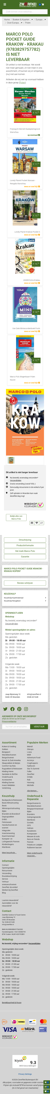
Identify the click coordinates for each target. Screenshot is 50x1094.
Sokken (5, 749)
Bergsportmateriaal (35, 809)
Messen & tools (33, 836)
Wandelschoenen (9, 755)
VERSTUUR (39, 726)
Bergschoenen (8, 758)
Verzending (6, 873)
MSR (29, 755)
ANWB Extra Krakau (31, 280)
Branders (31, 814)
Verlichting (6, 788)
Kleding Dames (8, 782)
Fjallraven (31, 766)
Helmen (30, 828)
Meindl (30, 746)
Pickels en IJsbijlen (34, 845)
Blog (4, 893)
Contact (5, 865)
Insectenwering (8, 833)
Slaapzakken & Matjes (11, 763)
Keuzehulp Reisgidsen (12, 601)
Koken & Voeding (9, 746)
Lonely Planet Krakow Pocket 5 (27, 232)
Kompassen (32, 834)
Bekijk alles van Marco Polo (16, 517)
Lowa (29, 752)
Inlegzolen (6, 830)
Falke (29, 771)
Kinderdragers (8, 844)
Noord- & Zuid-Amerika (11, 760)
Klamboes (6, 847)
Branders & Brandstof (11, 814)
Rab (28, 780)
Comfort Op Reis (9, 766)
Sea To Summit (33, 769)
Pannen (30, 842)
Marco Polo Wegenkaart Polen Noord (22, 378)
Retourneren (7, 871)
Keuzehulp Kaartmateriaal (13, 598)
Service (5, 879)
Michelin (30, 785)
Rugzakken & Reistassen (12, 769)
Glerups (30, 749)
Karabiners (31, 831)
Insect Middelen (8, 785)
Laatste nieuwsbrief (10, 900)
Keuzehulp (8, 796)
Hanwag (30, 782)
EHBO (4, 819)
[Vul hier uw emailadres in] (16, 726)
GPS (29, 825)
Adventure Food (33, 758)
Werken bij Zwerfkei (10, 890)
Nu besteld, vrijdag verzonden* (21, 943)
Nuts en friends (33, 839)
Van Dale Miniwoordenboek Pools (26, 328)
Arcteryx (30, 760)
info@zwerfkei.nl (34, 694)
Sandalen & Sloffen (10, 774)
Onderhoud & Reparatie (35, 797)
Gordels (30, 823)
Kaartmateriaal (8, 836)
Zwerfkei (30, 774)
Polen (22, 82)
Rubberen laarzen (34, 847)
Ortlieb (30, 777)
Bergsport (6, 752)
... (31, 19)
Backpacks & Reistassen (12, 800)
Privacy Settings (25, 1074)
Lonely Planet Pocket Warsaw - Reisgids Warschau (22, 182)
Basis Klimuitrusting (10, 803)
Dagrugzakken (8, 817)
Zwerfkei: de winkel (9, 887)
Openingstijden (8, 868)
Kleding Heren (7, 771)
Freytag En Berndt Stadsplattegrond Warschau (25, 130)
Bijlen (4, 811)
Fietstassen (7, 822)
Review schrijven (25, 583)
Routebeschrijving (9, 876)
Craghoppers (32, 763)
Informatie (8, 861)
